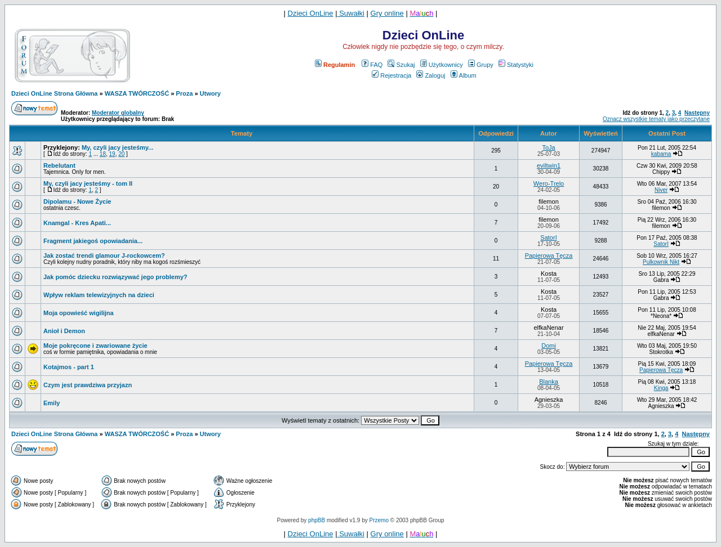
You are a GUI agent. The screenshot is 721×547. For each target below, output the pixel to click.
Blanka (548, 381)
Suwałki (350, 13)
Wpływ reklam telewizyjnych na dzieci (98, 295)
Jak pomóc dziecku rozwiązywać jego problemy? (115, 277)
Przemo (379, 520)
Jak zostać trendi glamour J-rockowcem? (104, 255)
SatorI (548, 237)
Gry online (387, 13)
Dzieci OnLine (310, 13)
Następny (697, 113)
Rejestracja (391, 75)
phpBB (316, 520)
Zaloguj (430, 75)
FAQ (372, 64)
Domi (548, 345)
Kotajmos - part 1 (68, 367)
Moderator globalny (118, 113)
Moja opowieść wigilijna (78, 313)
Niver (661, 190)
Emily (51, 403)
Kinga (661, 388)
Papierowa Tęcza (549, 255)
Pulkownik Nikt (661, 262)
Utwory (210, 93)
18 (103, 154)
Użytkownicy (441, 64)
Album (464, 75)
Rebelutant (59, 165)
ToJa (548, 147)
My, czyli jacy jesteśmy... (117, 147)
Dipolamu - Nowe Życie (77, 201)
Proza (184, 93)
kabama (661, 154)
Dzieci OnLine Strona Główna (54, 93)
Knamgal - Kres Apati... (77, 222)
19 (112, 154)
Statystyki (516, 64)
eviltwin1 (548, 165)
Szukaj (401, 64)
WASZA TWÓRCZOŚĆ (137, 93)
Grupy (480, 64)
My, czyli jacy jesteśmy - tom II (87, 183)
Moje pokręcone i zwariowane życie (95, 345)
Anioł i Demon (64, 331)
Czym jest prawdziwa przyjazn (87, 385)
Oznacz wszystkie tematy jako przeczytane (656, 119)
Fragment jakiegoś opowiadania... (93, 240)
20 (121, 154)
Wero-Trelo (548, 183)
